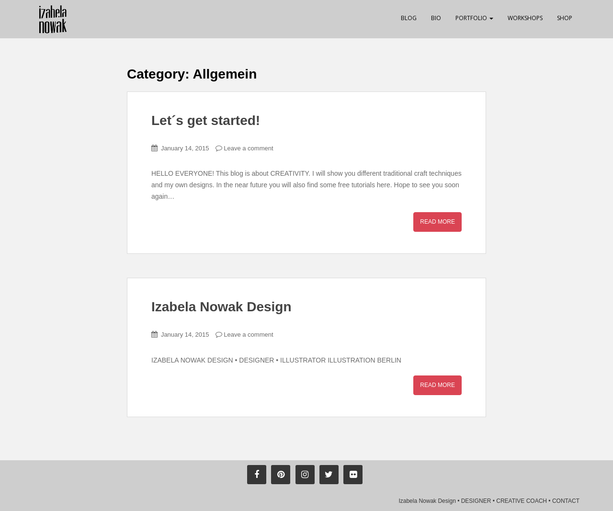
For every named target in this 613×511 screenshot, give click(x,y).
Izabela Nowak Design (221, 306)
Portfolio (474, 18)
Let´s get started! (205, 120)
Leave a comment (248, 148)
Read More (437, 221)
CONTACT (565, 501)
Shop (564, 18)
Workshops (525, 18)
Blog (409, 18)
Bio (436, 18)
